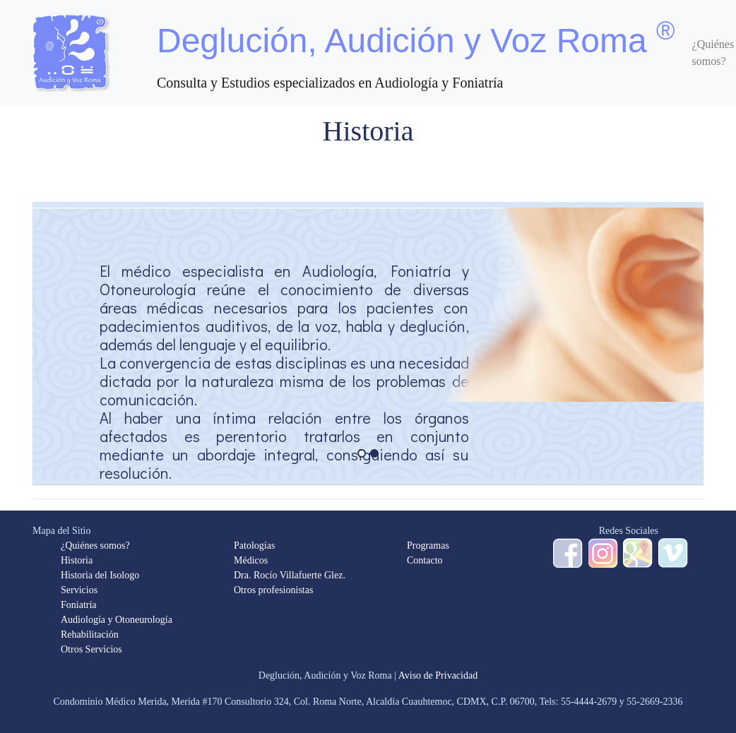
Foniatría (79, 605)
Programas (428, 545)
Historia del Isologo (100, 575)
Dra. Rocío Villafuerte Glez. (289, 575)
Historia (77, 560)
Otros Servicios (91, 649)
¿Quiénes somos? (95, 545)
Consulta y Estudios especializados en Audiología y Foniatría (330, 82)
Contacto (425, 560)
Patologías (254, 545)
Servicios (79, 590)
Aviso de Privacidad (438, 675)
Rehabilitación (90, 634)
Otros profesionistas (273, 590)
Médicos (251, 560)
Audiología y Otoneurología (116, 619)
